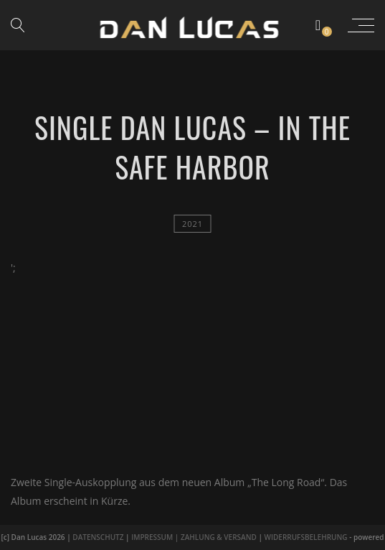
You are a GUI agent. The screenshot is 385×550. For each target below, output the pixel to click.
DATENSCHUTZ (97, 537)
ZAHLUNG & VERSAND (219, 537)
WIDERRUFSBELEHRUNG (306, 537)
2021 (192, 223)
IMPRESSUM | (156, 537)
